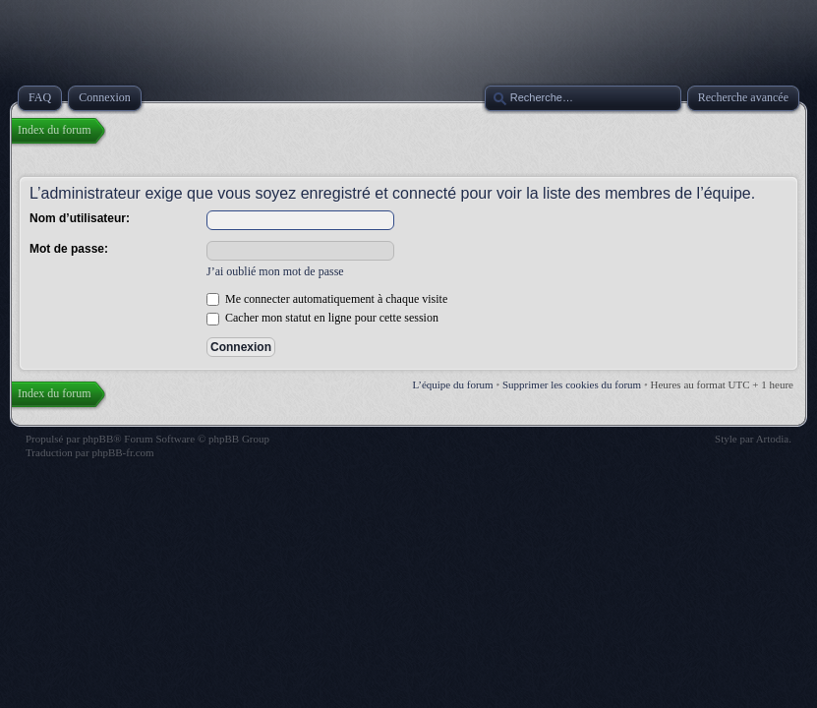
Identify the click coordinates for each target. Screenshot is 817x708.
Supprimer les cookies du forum (571, 384)
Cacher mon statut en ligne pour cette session (322, 317)
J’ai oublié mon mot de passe (275, 271)
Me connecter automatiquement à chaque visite (326, 299)
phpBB (98, 438)
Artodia (772, 438)
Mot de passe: (68, 249)
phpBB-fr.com (122, 452)
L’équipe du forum (453, 384)
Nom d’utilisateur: (79, 218)
